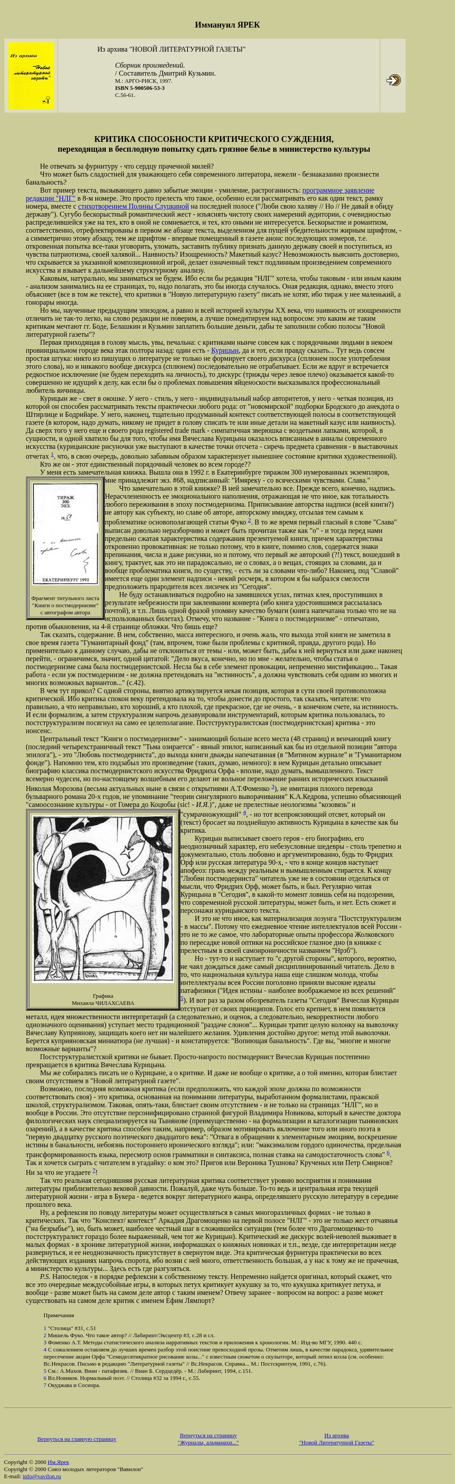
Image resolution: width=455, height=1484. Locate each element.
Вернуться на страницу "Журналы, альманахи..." (208, 1439)
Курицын (225, 350)
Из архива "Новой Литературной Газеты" (336, 1439)
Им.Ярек (58, 1462)
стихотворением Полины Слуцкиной (133, 206)
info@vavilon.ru (42, 1476)
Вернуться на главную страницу (76, 1439)
